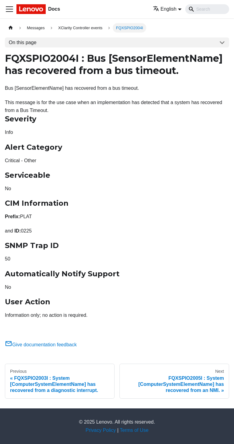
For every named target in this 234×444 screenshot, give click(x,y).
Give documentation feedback (41, 344)
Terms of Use (134, 430)
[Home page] (10, 28)
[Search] (207, 9)
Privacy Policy (101, 430)
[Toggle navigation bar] (9, 9)
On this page (23, 42)
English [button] (164, 9)
